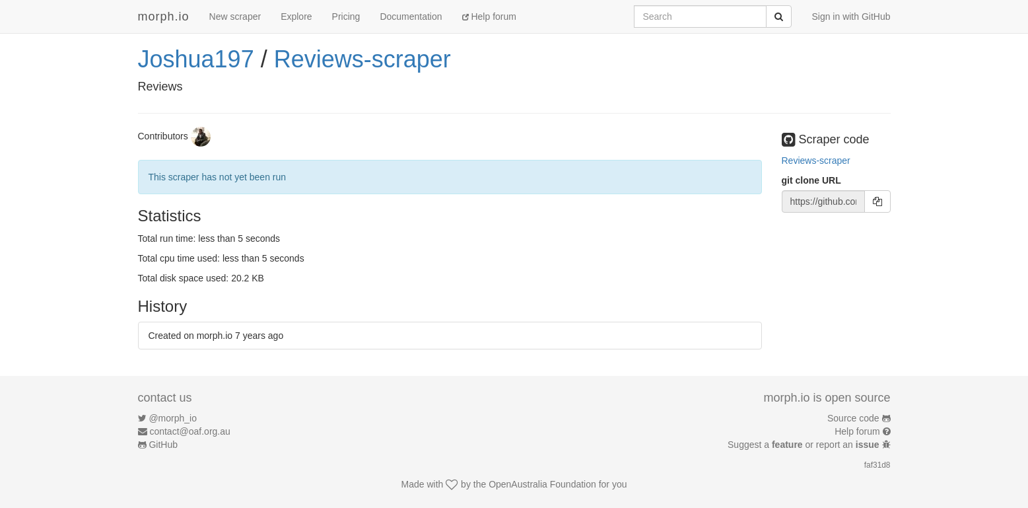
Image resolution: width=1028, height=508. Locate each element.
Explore (296, 16)
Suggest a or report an (804, 444)
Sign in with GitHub (850, 16)
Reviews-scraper (362, 59)
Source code (853, 418)
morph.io (163, 16)
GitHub (163, 444)
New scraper (235, 16)
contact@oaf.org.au (189, 431)
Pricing (346, 16)
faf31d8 (877, 465)
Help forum (489, 16)
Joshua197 (196, 59)
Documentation (411, 16)
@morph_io (173, 418)
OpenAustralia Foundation (542, 484)
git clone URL (811, 180)
